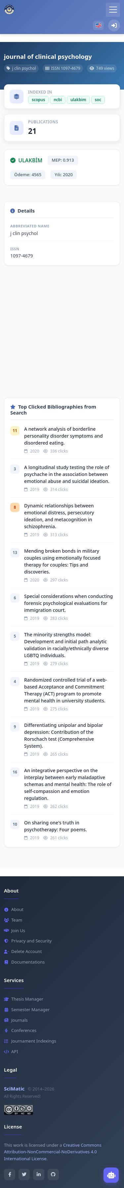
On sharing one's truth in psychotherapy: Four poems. (55, 826)
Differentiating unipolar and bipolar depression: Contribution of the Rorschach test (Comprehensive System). (63, 735)
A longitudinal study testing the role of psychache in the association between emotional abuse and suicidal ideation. (66, 474)
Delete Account (23, 951)
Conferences (20, 1030)
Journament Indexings (30, 1041)
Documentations (24, 962)
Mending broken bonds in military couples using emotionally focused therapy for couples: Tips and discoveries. (62, 561)
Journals (16, 1020)
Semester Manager (27, 1009)
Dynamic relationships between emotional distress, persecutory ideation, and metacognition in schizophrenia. (59, 516)
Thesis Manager (23, 999)
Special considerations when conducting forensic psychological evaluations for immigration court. (68, 603)
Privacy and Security (28, 941)
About (13, 909)
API (11, 1051)
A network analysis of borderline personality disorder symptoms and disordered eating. (63, 436)
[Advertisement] (62, 335)
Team (13, 920)
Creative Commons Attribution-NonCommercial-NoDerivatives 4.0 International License (53, 1152)
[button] (98, 25)
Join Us (14, 930)
